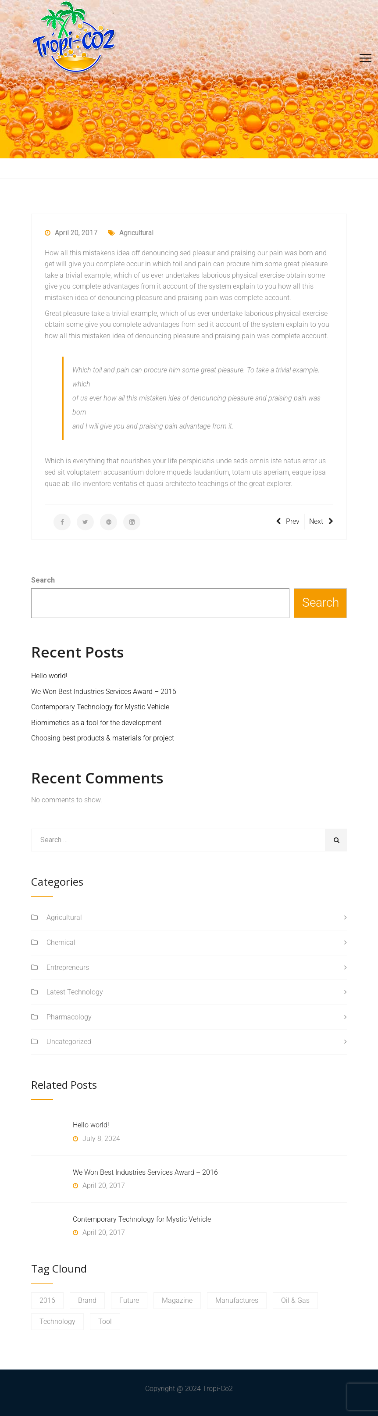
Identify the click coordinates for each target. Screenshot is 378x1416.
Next (321, 521)
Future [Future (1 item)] (129, 1300)
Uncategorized (68, 1041)
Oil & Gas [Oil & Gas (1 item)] (295, 1300)
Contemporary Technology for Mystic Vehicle (100, 707)
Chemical (60, 942)
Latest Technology (74, 992)
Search (43, 580)
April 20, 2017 (71, 233)
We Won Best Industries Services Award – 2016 (103, 691)
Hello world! (49, 676)
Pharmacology (69, 1017)
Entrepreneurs (67, 967)
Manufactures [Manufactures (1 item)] (236, 1300)
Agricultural (130, 233)
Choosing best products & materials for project (102, 738)
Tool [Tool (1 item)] (105, 1321)
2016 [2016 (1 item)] (47, 1300)
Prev (288, 521)
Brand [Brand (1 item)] (87, 1300)
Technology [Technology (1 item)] (57, 1321)
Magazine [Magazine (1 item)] (177, 1300)
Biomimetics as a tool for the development (96, 723)
